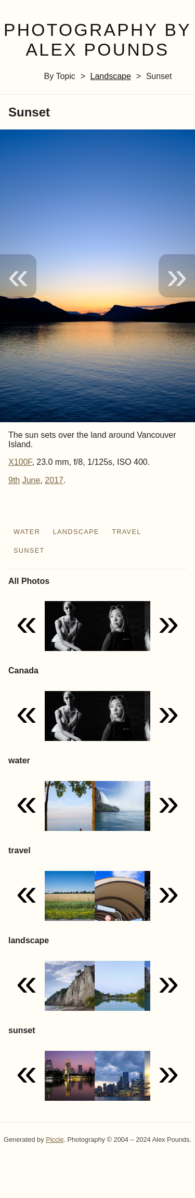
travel (126, 532)
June (31, 480)
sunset (29, 550)
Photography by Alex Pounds (97, 40)
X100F (20, 462)
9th (14, 480)
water (27, 532)
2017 (54, 480)
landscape (110, 76)
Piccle (54, 1139)
